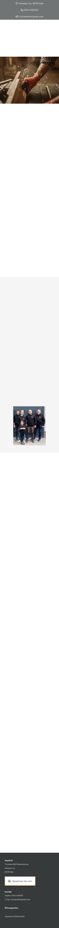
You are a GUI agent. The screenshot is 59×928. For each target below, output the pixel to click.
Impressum (9, 916)
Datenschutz (20, 916)
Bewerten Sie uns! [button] (20, 881)
